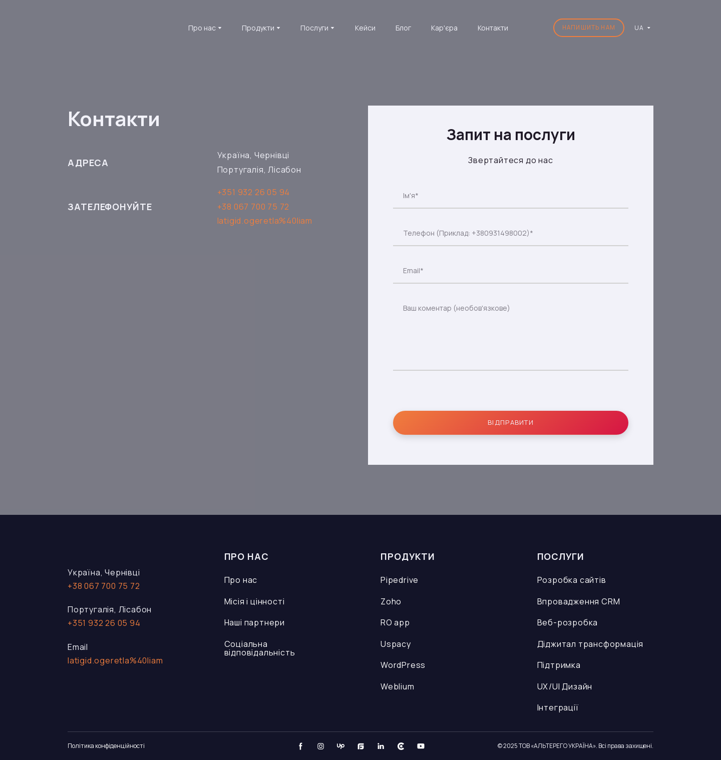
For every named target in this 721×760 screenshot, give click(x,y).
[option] (639, 28)
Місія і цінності (254, 601)
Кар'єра (444, 28)
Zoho (391, 601)
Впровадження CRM (578, 601)
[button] (588, 28)
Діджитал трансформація (590, 643)
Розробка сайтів (571, 579)
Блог (403, 28)
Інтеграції (558, 707)
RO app (395, 622)
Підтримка (559, 664)
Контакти (493, 28)
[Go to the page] (116, 28)
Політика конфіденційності (106, 745)
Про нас (241, 579)
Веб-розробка (567, 622)
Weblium (398, 686)
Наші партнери (254, 622)
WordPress (403, 664)
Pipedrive (400, 579)
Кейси (365, 28)
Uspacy (396, 643)
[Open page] (126, 548)
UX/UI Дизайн (565, 686)
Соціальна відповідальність (259, 648)
